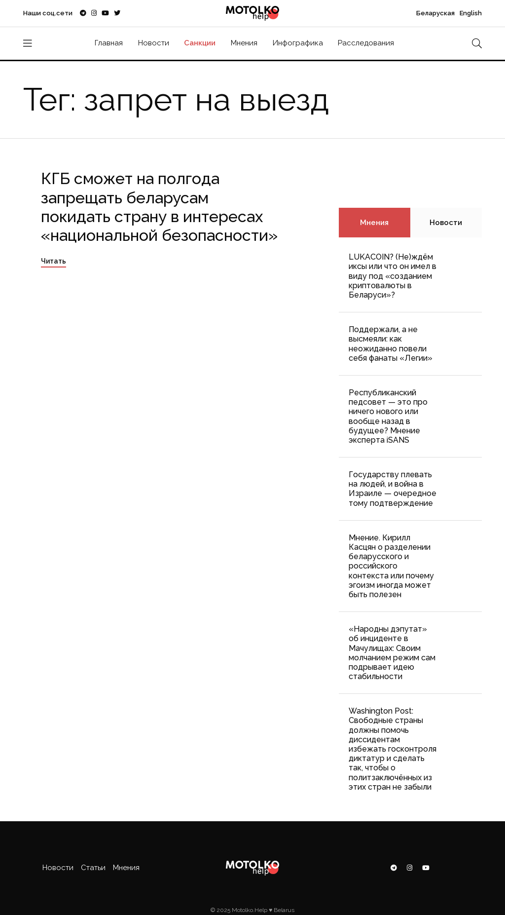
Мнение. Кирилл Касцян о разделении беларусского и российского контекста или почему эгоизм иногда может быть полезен (391, 566)
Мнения (244, 42)
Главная (109, 42)
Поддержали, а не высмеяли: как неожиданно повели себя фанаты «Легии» (391, 344)
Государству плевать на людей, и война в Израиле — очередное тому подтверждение (392, 489)
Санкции (200, 42)
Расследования (366, 42)
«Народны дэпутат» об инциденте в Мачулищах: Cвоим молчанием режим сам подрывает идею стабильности (392, 652)
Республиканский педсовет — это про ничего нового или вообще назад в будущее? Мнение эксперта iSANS (388, 416)
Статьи (93, 867)
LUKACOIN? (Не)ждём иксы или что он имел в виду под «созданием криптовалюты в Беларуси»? (392, 276)
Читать (53, 261)
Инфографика (298, 42)
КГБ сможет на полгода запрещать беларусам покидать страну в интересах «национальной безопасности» (159, 206)
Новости (153, 42)
